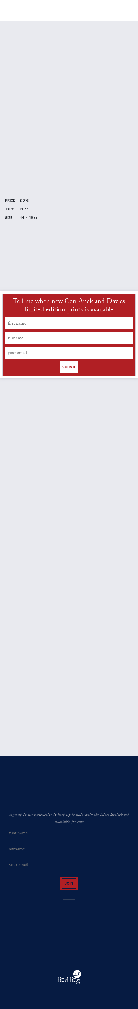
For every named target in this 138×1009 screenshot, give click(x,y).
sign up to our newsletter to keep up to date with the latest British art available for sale (69, 819)
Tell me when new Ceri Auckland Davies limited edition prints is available (69, 306)
